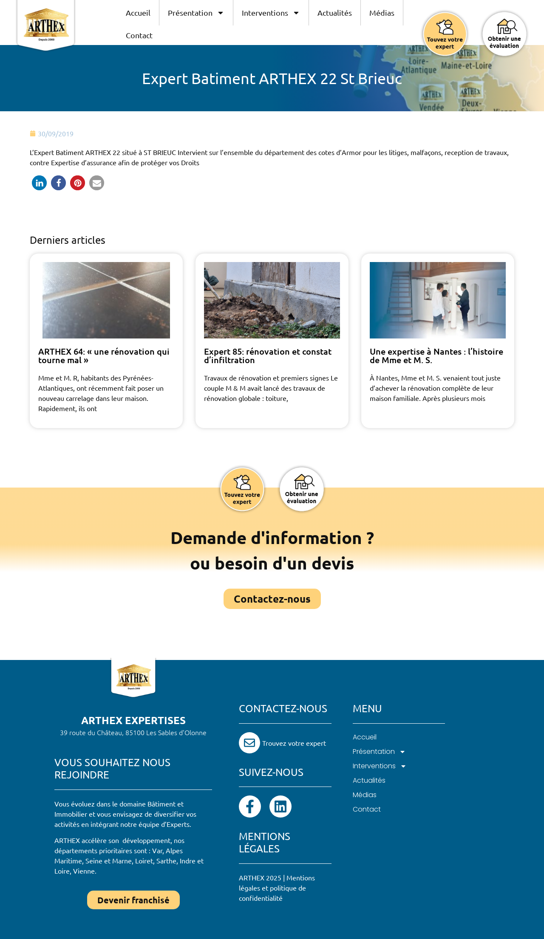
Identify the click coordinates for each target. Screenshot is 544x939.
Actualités (334, 12)
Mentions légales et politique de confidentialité (277, 887)
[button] (39, 182)
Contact (139, 35)
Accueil (138, 12)
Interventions (271, 13)
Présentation (196, 13)
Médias (381, 12)
